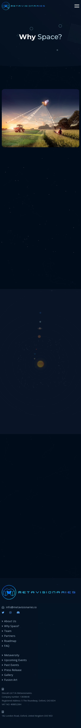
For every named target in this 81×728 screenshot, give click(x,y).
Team (7, 631)
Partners (9, 636)
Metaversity (11, 655)
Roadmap (10, 641)
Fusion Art (10, 680)
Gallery (8, 675)
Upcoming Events (15, 660)
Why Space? (11, 626)
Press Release (13, 670)
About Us (10, 621)
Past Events (11, 665)
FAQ (6, 646)
